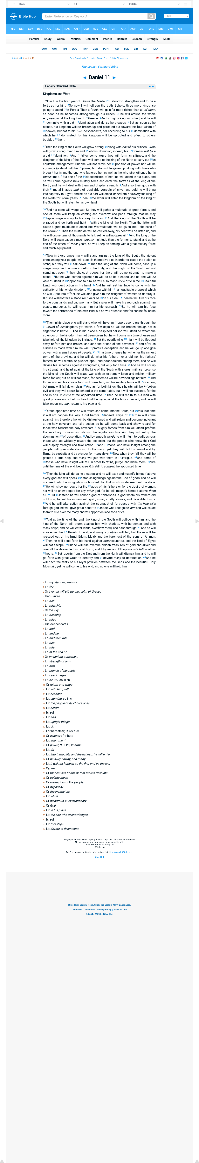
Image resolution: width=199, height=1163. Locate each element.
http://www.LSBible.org (120, 852)
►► (151, 86)
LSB (21, 58)
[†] (107, 101)
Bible (14, 58)
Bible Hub (99, 857)
